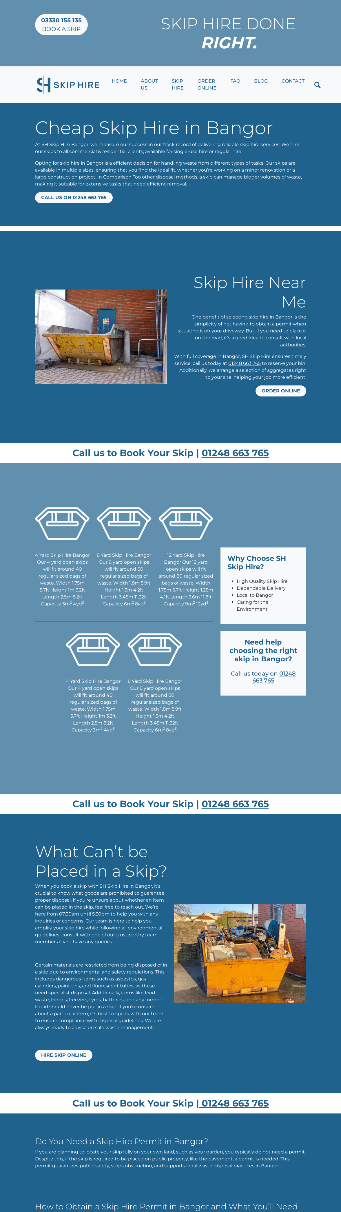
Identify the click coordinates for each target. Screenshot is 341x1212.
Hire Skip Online (63, 1055)
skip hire (75, 928)
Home (119, 81)
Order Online (207, 84)
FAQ (235, 81)
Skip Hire (178, 84)
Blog (261, 81)
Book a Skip (61, 24)
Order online (281, 391)
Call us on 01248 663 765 (74, 197)
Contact (293, 81)
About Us (149, 84)
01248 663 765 (244, 363)
